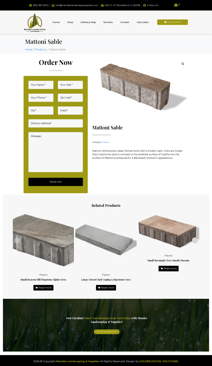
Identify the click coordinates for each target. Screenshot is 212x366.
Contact (124, 22)
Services (108, 22)
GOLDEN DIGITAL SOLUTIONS (158, 361)
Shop (70, 22)
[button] (183, 63)
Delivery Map (88, 22)
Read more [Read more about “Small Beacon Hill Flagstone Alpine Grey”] (45, 287)
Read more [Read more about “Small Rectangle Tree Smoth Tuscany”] (170, 268)
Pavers (105, 142)
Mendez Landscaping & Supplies (78, 361)
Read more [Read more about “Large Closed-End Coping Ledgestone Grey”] (107, 287)
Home (56, 22)
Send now (56, 181)
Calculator (143, 22)
